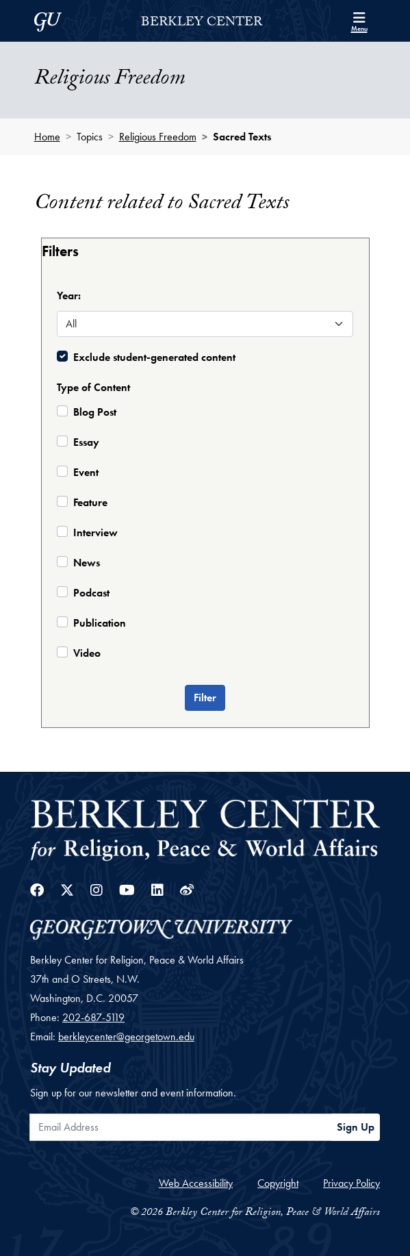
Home (47, 136)
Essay (86, 442)
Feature (90, 502)
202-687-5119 (93, 1017)
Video (87, 653)
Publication (99, 623)
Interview (95, 532)
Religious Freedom (157, 136)
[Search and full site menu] (359, 21)
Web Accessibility (196, 1183)
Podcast (91, 593)
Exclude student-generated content (154, 357)
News (86, 562)
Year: (69, 295)
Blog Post (94, 412)
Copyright (277, 1183)
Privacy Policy (351, 1183)
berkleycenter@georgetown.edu (126, 1036)
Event (86, 472)
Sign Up (355, 1127)
